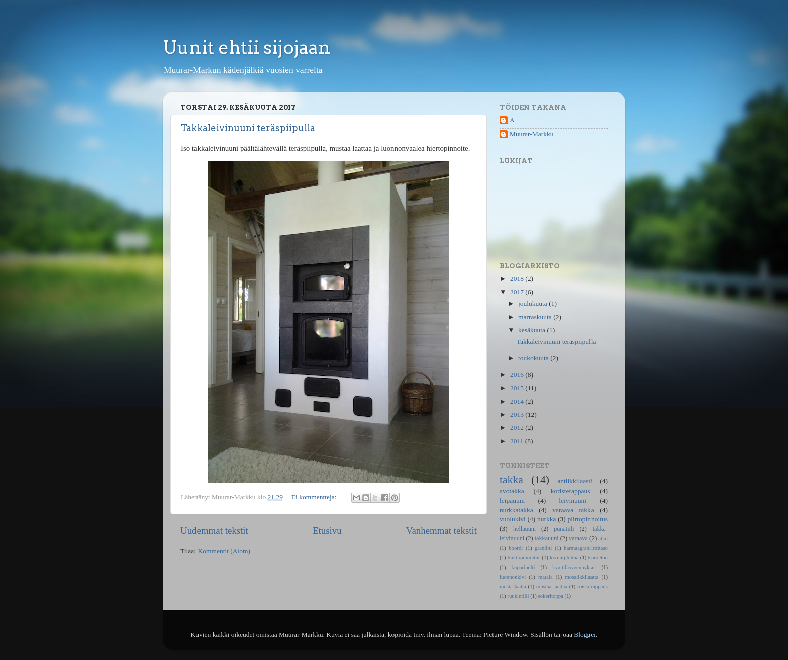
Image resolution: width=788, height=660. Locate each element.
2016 (517, 375)
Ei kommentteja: (314, 497)
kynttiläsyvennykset (574, 567)
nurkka (546, 519)
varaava (578, 538)
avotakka (512, 491)
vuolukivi (513, 519)
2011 (517, 441)
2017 (517, 292)
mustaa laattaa (551, 586)
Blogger (585, 634)
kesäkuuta (532, 330)
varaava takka (573, 510)
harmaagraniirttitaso (586, 548)
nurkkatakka (516, 510)
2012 (517, 427)
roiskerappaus (592, 586)
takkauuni (547, 538)
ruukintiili (518, 596)
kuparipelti (523, 567)
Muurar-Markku (531, 134)
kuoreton (598, 557)
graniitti (543, 548)
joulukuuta (533, 303)
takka (511, 480)
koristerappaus (570, 491)
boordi (516, 548)
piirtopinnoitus (588, 519)
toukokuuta (534, 358)
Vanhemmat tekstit (441, 530)
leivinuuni (572, 500)
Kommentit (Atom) (224, 551)
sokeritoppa (550, 596)
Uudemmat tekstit (214, 530)
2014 (517, 401)
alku (603, 538)
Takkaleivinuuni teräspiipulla (248, 128)
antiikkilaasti (575, 481)
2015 (517, 388)
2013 (517, 414)
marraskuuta (535, 317)
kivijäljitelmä (564, 557)
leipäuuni (512, 500)
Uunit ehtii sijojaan (247, 47)
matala (545, 577)
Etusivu (327, 530)
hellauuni (524, 528)
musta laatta (513, 586)
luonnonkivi (513, 577)
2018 (517, 278)
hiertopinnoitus (524, 557)
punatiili (564, 528)
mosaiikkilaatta (581, 577)
